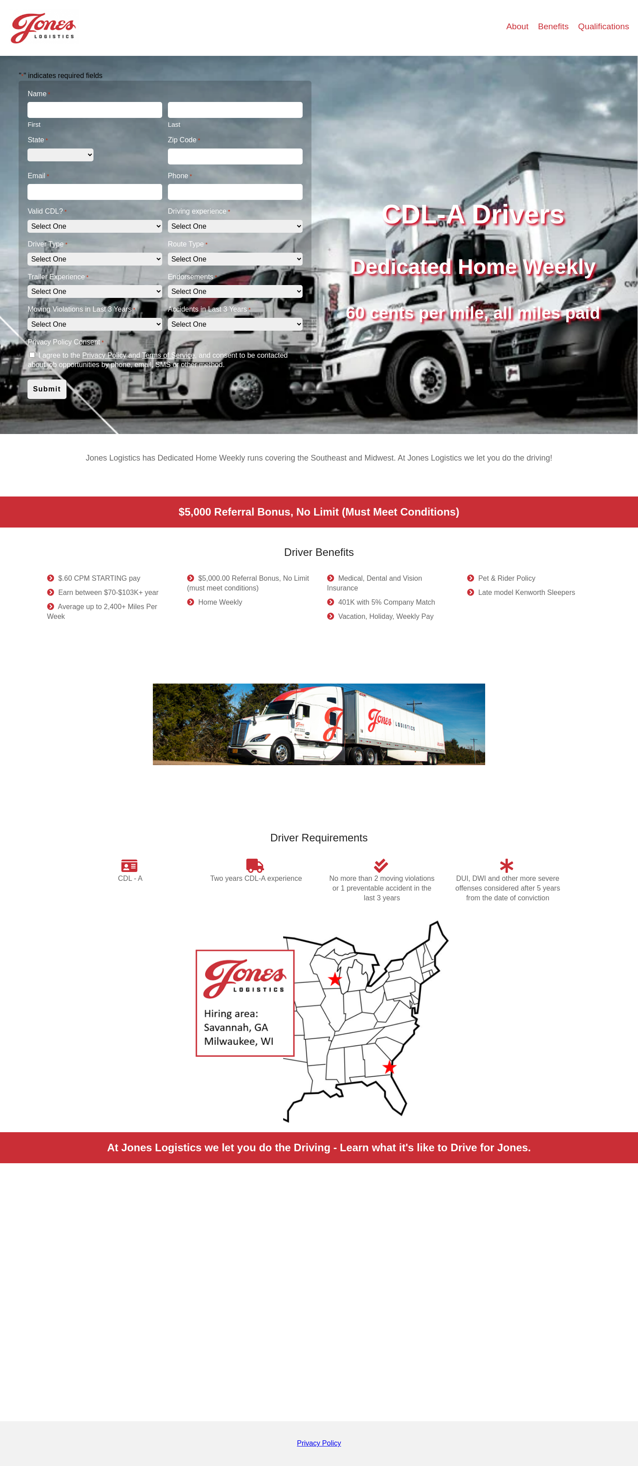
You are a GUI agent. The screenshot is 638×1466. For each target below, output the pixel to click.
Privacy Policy (104, 355)
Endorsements (192, 277)
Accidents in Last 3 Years (209, 309)
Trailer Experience (58, 277)
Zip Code (184, 140)
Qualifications (603, 26)
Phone (180, 176)
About (518, 26)
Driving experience (199, 211)
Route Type (188, 244)
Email (38, 176)
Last (174, 124)
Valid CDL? (46, 211)
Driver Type (47, 244)
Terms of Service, (169, 355)
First (33, 124)
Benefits (554, 26)
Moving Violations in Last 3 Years (81, 309)
